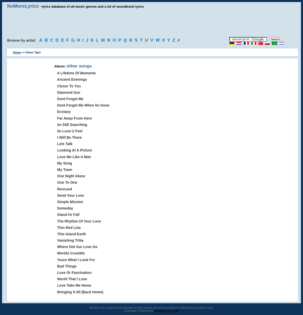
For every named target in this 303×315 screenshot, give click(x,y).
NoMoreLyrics (23, 6)
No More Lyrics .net (166, 310)
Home (17, 52)
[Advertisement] (151, 22)
